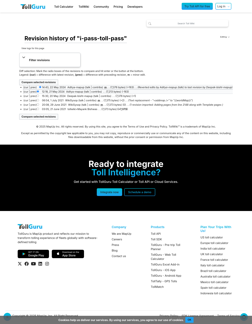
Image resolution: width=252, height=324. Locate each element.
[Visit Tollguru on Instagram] (47, 264)
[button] (50, 60)
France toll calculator (214, 259)
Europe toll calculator (214, 243)
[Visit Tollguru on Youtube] (33, 263)
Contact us (119, 256)
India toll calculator (213, 248)
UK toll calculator (212, 254)
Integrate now (109, 192)
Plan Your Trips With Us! (216, 229)
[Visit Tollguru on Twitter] (20, 264)
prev (33, 87)
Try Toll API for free (197, 6)
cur (26, 91)
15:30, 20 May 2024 (54, 95)
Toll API (156, 233)
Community (101, 6)
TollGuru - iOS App (163, 270)
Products (157, 227)
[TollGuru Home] (33, 6)
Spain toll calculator (213, 287)
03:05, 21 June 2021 (54, 109)
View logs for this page (32, 48)
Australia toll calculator (216, 276)
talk (88, 87)
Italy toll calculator (213, 265)
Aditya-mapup (168, 87)
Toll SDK (156, 239)
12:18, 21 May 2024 (53, 91)
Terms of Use (136, 126)
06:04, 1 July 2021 (53, 100)
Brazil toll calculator (213, 271)
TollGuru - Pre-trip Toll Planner (165, 247)
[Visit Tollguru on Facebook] (26, 264)
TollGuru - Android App (166, 275)
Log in (221, 6)
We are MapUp (121, 233)
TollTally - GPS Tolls (164, 281)
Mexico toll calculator (215, 282)
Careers (117, 239)
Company (119, 227)
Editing (225, 37)
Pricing (118, 6)
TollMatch (157, 287)
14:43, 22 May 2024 (54, 87)
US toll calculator (212, 237)
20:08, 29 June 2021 (54, 104)
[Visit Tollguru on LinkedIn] (40, 264)
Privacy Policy (158, 126)
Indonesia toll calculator (216, 293)
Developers (135, 6)
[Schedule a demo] (139, 192)
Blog (115, 250)
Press (115, 245)
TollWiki (84, 6)
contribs (97, 87)
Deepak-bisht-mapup (219, 87)
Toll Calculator (63, 6)
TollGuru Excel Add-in (165, 264)
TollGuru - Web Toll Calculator (163, 257)
